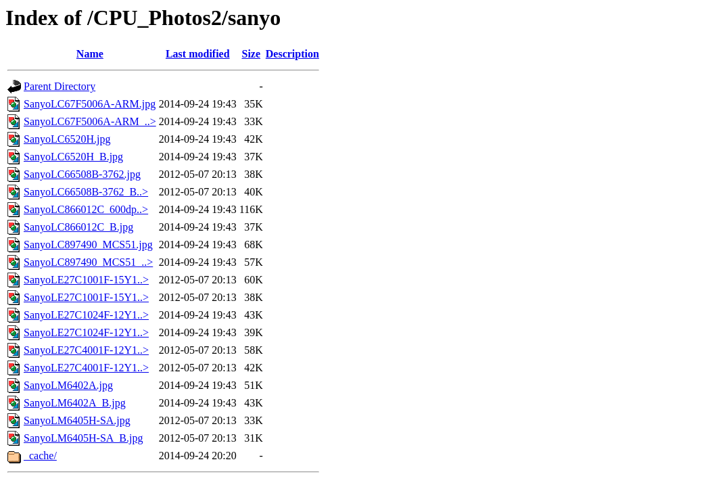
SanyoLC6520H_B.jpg (73, 156)
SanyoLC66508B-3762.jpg (82, 174)
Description (292, 54)
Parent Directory (59, 86)
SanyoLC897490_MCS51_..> (88, 262)
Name (89, 54)
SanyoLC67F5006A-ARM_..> (90, 121)
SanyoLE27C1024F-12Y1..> (86, 315)
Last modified (198, 54)
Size (251, 54)
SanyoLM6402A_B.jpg (75, 403)
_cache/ (40, 455)
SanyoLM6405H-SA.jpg (77, 420)
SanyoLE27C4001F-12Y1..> (86, 350)
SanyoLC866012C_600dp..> (86, 209)
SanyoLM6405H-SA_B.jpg (83, 438)
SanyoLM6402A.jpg (68, 385)
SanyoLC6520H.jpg (67, 139)
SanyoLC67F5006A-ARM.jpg (90, 104)
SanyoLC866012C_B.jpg (78, 227)
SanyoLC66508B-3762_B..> (86, 192)
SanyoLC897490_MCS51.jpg (88, 244)
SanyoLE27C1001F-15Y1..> (86, 279)
